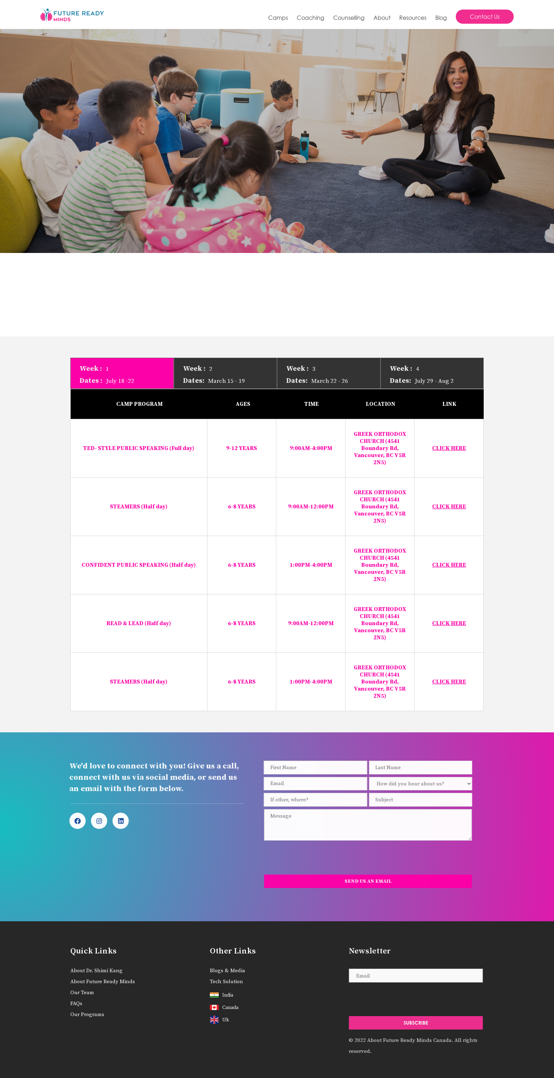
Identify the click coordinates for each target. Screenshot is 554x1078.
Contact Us (485, 16)
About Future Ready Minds (102, 981)
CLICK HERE (449, 448)
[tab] (122, 373)
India (227, 995)
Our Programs (87, 1014)
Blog (441, 17)
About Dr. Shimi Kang (96, 970)
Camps (278, 17)
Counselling (349, 17)
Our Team (82, 992)
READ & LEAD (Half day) (138, 623)
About (381, 17)
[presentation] (311, 857)
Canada (230, 1007)
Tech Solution (226, 981)
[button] (310, 17)
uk (225, 1020)
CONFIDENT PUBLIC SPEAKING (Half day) (139, 565)
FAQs (76, 1003)
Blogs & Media (227, 970)
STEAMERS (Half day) (138, 506)
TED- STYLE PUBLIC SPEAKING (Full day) (138, 448)
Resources (412, 17)
